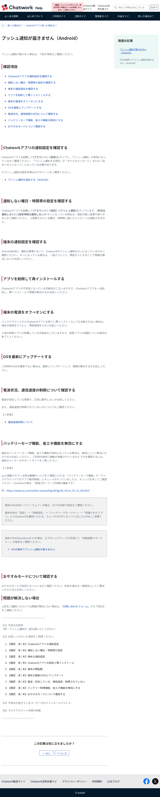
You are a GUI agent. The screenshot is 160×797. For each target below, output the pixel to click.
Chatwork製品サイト (89, 7)
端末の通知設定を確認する (23, 89)
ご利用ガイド (59, 16)
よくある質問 (11, 16)
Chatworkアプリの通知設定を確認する (30, 76)
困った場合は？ (146, 16)
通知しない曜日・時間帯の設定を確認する (32, 82)
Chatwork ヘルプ (22, 7)
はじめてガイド (35, 16)
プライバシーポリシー (74, 781)
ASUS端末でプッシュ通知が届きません (33, 549)
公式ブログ (113, 781)
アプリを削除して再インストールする (29, 95)
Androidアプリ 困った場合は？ (41, 25)
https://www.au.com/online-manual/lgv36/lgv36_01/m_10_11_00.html (48, 490)
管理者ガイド (102, 16)
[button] (46, 752)
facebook (146, 781)
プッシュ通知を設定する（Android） (29, 179)
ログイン (154, 8)
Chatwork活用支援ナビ (104, 7)
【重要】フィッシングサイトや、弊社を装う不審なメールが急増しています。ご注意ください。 (67, 7)
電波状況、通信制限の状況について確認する (33, 114)
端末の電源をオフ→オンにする (25, 101)
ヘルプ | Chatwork (3, 25)
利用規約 (97, 781)
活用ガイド (80, 16)
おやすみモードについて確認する (27, 126)
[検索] (130, 7)
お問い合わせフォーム (75, 606)
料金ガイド (123, 16)
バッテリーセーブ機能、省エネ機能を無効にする (35, 120)
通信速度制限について (20, 422)
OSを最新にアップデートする (24, 107)
